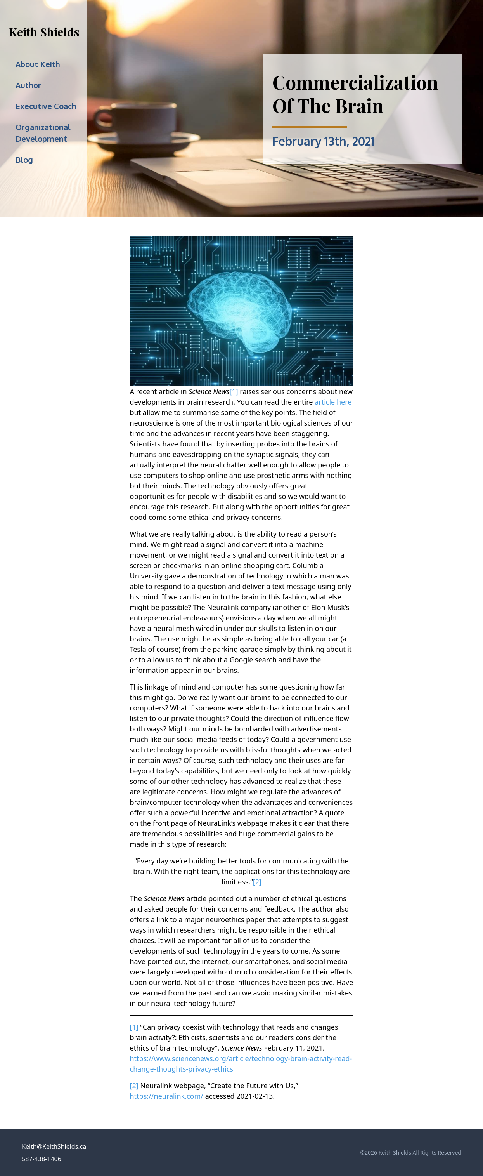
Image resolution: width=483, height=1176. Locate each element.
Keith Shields (44, 32)
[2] (257, 881)
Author (28, 85)
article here (333, 401)
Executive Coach (46, 106)
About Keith (38, 64)
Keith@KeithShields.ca (54, 1146)
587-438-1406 (41, 1159)
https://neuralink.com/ (167, 1096)
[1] (234, 391)
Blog (24, 160)
